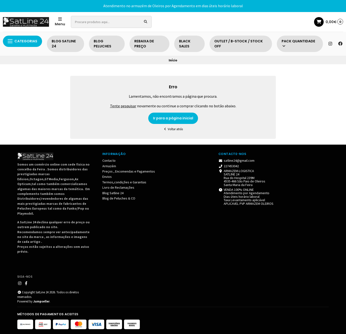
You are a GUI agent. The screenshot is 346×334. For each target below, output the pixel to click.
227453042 (228, 166)
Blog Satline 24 (113, 193)
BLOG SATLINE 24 (64, 44)
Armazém (109, 166)
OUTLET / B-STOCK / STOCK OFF (238, 44)
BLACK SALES (185, 44)
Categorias (22, 41)
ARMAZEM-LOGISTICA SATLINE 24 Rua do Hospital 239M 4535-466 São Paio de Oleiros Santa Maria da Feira (241, 177)
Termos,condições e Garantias (124, 182)
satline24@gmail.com (236, 160)
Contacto (109, 160)
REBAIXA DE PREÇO (144, 44)
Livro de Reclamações (118, 187)
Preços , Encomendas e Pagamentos (128, 171)
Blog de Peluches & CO (118, 198)
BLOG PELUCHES (102, 44)
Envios (107, 176)
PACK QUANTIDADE (298, 43)
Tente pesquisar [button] (123, 105)
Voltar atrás (173, 129)
